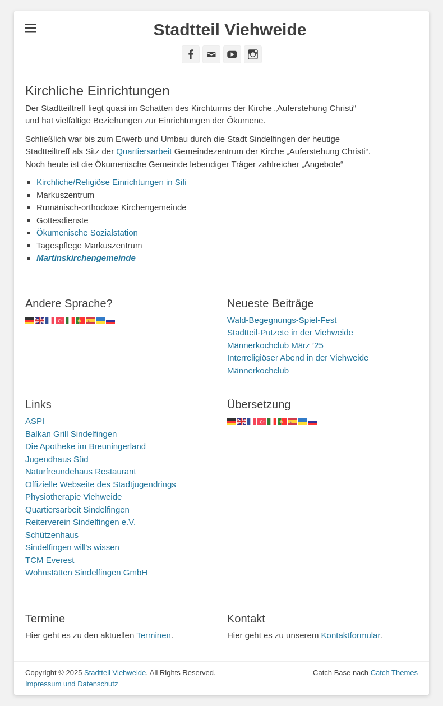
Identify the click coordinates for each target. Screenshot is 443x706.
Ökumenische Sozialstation (87, 232)
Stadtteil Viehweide (230, 29)
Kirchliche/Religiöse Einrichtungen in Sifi (111, 182)
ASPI (34, 421)
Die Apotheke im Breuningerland (85, 446)
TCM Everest (50, 560)
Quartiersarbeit (144, 151)
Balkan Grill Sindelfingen (71, 434)
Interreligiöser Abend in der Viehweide (297, 357)
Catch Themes (394, 672)
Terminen (153, 635)
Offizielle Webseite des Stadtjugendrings (100, 484)
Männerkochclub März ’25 (275, 345)
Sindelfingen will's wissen (72, 547)
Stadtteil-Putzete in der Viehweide (290, 332)
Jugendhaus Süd (57, 459)
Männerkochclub (258, 370)
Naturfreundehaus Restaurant (80, 471)
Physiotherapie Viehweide (73, 496)
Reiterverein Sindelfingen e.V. (80, 522)
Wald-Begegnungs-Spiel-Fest (281, 320)
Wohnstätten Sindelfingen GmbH (86, 572)
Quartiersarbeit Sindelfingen (77, 509)
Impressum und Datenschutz (71, 684)
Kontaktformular (350, 635)
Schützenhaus (52, 534)
